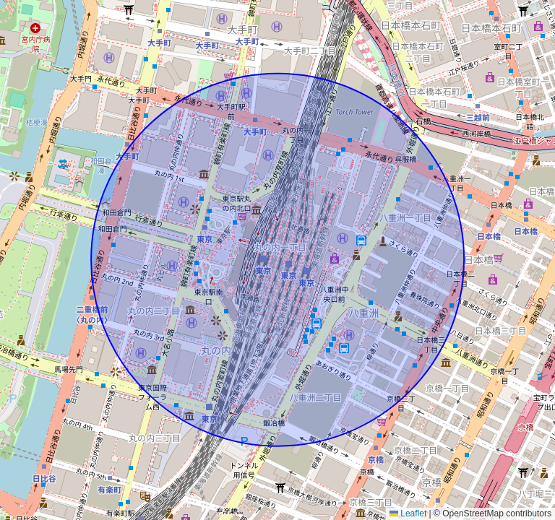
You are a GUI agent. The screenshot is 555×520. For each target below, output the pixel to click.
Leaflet (408, 513)
